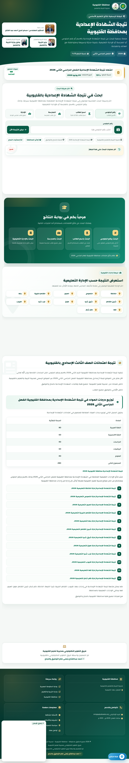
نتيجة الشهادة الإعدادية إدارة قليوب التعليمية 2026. (92, 566)
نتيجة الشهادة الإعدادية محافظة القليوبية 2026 (101, 475)
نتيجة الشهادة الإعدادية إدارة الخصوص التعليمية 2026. (91, 500)
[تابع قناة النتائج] (117, 756)
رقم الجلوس (108, 123)
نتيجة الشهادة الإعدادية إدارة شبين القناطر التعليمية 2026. (89, 533)
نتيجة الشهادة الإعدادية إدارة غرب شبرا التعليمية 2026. (91, 558)
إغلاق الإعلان (38, 723)
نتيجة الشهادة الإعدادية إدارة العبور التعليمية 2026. (92, 509)
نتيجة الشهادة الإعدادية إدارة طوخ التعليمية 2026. (93, 549)
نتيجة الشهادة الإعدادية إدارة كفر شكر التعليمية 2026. (91, 582)
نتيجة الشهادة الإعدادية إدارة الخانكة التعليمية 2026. (92, 492)
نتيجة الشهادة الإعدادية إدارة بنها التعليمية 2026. (93, 525)
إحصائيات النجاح (15, 139)
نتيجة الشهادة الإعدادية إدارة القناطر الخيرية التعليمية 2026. (88, 517)
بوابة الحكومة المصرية (50, 690)
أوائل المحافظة (34, 139)
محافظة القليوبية (52, 701)
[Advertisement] (24, 742)
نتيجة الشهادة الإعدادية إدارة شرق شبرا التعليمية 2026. (90, 541)
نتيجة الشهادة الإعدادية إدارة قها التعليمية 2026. (93, 574)
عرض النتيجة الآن (18, 130)
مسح (11, 149)
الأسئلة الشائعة (53, 719)
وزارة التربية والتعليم (51, 695)
